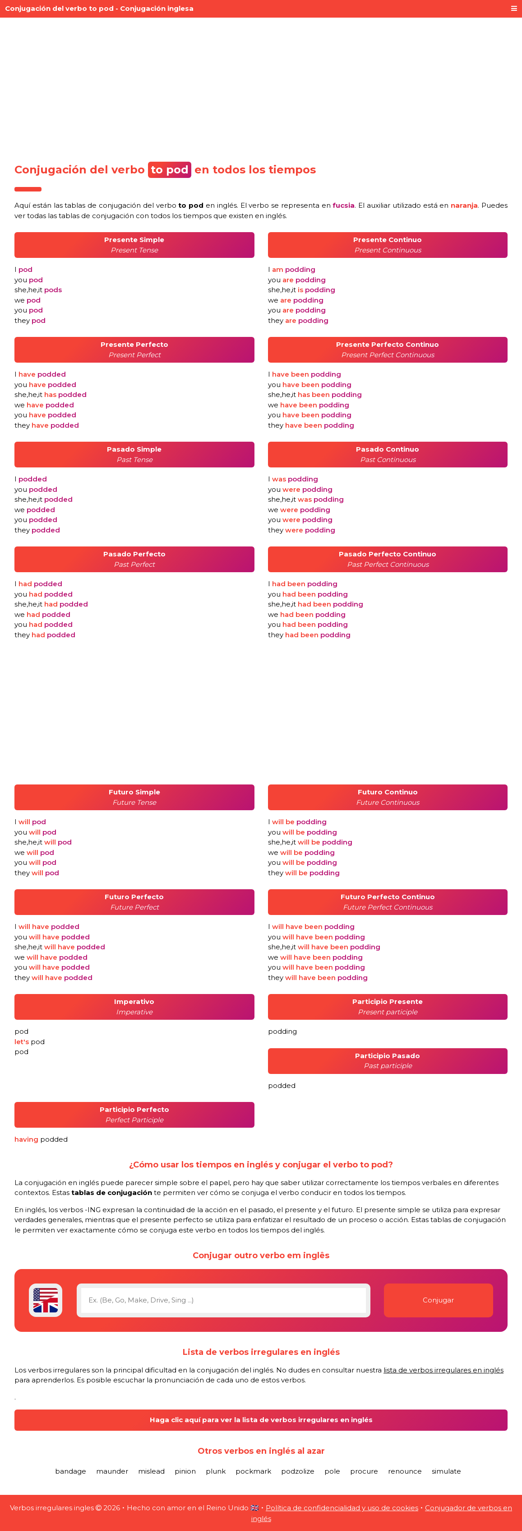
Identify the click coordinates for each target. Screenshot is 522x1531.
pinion (185, 1471)
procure (364, 1471)
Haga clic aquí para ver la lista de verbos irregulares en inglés (261, 1419)
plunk (216, 1471)
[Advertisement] (261, 86)
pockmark (253, 1471)
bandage (70, 1471)
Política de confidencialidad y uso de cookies (342, 1507)
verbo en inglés (196, 205)
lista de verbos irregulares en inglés (443, 1370)
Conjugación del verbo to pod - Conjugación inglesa (99, 8)
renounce (405, 1471)
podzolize (297, 1471)
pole (332, 1471)
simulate (446, 1471)
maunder (112, 1471)
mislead (151, 1471)
